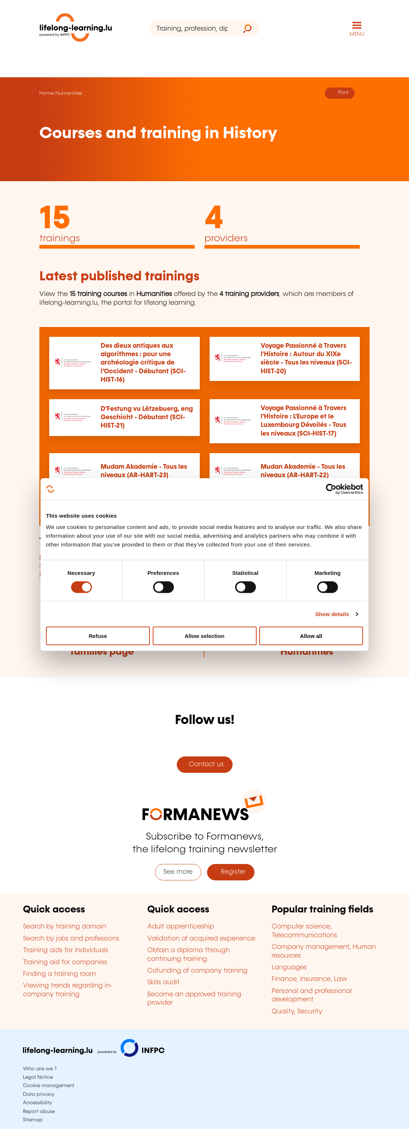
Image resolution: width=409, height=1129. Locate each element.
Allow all (311, 636)
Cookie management (48, 1085)
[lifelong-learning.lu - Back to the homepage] (75, 29)
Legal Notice (38, 1077)
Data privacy (39, 1094)
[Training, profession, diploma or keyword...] (192, 28)
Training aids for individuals (65, 950)
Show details (332, 614)
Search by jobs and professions (71, 938)
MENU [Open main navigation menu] (357, 34)
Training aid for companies (65, 962)
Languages (289, 967)
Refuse (98, 636)
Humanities (68, 93)
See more (177, 872)
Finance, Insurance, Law (309, 979)
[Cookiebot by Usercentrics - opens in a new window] (331, 488)
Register (230, 872)
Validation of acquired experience (201, 938)
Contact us (204, 764)
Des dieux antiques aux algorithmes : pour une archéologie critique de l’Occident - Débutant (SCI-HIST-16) (143, 363)
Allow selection (204, 636)
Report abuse (39, 1111)
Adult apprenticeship (180, 926)
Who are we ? (40, 1068)
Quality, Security (297, 1011)
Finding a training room (59, 974)
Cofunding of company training (197, 971)
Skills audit (163, 982)
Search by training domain (64, 926)
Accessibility (37, 1102)
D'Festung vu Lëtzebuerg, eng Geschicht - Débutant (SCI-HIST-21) (147, 417)
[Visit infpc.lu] (93, 1055)
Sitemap (33, 1119)
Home (46, 93)
